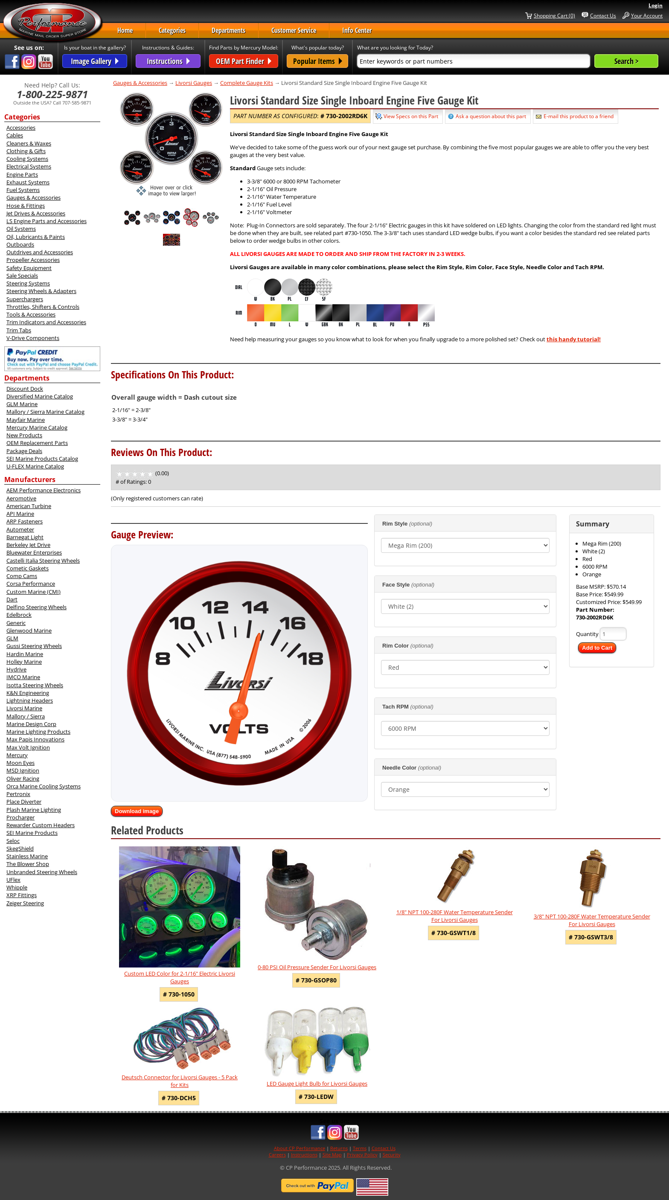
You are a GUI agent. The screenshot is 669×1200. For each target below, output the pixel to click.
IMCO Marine (23, 677)
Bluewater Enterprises (34, 552)
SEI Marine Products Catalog (42, 458)
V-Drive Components (32, 337)
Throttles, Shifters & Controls (42, 306)
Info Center (357, 30)
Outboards (20, 244)
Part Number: (595, 609)
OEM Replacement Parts (37, 442)
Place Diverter (23, 801)
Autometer (20, 529)
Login (656, 5)
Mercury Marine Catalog (36, 427)
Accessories (20, 127)
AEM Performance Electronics (43, 490)
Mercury (17, 755)
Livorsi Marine (24, 708)
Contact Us (603, 15)
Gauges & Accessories (33, 197)
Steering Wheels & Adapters (41, 291)
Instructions (304, 1154)
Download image (137, 811)
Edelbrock (19, 614)
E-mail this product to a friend (579, 116)
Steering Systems (28, 283)
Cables (14, 135)
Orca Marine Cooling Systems (43, 786)
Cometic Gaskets (27, 568)
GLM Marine (22, 404)
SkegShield (20, 848)
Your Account (647, 15)
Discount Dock (24, 388)
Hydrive (16, 669)
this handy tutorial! (574, 339)
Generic (16, 622)
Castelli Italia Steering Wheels (43, 560)
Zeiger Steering (25, 903)
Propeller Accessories (33, 259)
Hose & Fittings (25, 205)
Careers (277, 1154)
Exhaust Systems (27, 182)
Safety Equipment (29, 267)
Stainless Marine (27, 856)
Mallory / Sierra (25, 716)
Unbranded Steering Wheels (41, 872)
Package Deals (24, 450)
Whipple (16, 887)
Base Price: (590, 594)
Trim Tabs (18, 330)
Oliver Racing (22, 778)
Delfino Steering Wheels (36, 607)
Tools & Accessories (30, 314)
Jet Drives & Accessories (35, 213)
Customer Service (293, 30)
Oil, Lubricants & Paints (35, 236)
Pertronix (18, 793)
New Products (24, 435)
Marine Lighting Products (38, 731)
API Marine (20, 513)
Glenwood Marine (29, 630)
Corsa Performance (30, 583)
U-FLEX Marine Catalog (35, 466)
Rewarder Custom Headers (40, 825)
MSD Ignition (22, 770)
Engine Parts (22, 174)
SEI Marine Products (32, 832)
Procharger (20, 817)
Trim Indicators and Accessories (46, 322)
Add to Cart (597, 648)
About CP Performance (299, 1148)
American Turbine (28, 506)
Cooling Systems (27, 158)
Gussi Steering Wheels (34, 645)
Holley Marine (24, 661)
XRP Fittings (21, 895)
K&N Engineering (27, 692)
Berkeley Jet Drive (28, 544)
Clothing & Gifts (26, 151)
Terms (359, 1148)
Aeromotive (21, 498)
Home (125, 30)
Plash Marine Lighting (33, 809)
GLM (12, 638)
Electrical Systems (28, 166)
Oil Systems (21, 228)
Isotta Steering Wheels (34, 685)
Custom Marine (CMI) (33, 591)
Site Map (332, 1154)
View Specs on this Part (411, 116)
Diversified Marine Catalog (39, 396)
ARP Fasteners (24, 521)
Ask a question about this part (491, 116)
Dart (11, 599)
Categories (172, 30)
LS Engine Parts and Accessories (46, 221)
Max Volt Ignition (28, 747)
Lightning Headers (29, 700)
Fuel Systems (23, 189)
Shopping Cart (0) (554, 15)
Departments (228, 30)
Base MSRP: (591, 586)
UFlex (13, 879)
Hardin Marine (24, 654)
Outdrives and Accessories (39, 252)
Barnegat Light (25, 537)
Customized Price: (599, 602)
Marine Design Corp (31, 724)
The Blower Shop (27, 863)
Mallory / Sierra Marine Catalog (45, 411)
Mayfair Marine (25, 419)
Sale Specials (22, 275)
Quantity (587, 634)
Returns (339, 1148)
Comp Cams (21, 575)
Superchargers (24, 299)
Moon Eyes (20, 762)
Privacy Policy (362, 1154)
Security (392, 1154)
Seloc (13, 840)
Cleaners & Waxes (28, 143)
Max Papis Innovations (35, 739)
